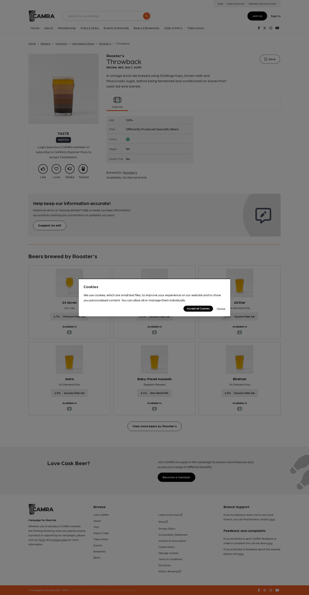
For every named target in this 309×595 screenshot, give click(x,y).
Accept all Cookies (198, 308)
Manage (221, 308)
